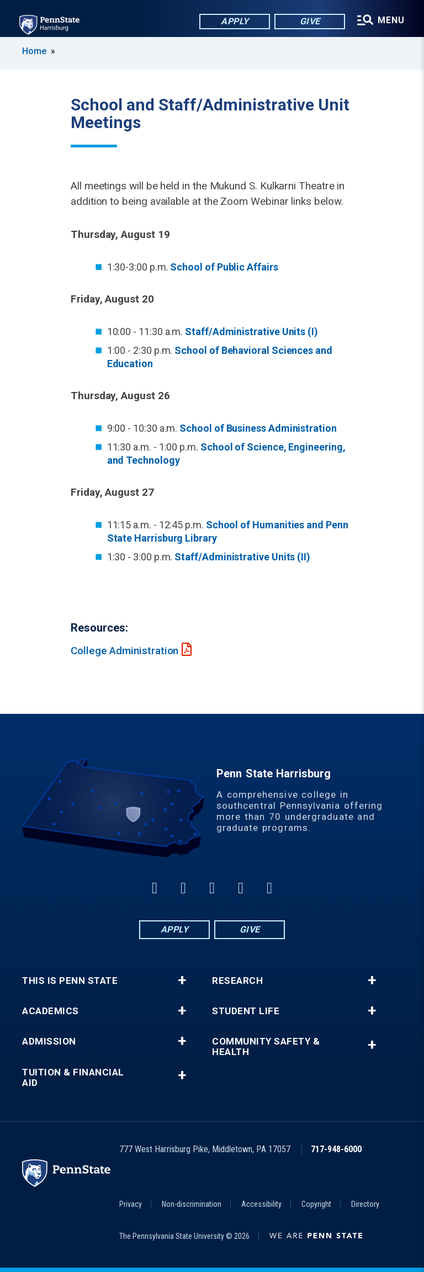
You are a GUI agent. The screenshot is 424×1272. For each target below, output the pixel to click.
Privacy (130, 1204)
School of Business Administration (258, 428)
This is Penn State (70, 981)
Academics (50, 1011)
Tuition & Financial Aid (73, 1077)
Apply (234, 22)
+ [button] (182, 980)
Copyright (316, 1204)
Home (34, 51)
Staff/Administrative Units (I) (251, 331)
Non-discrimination (191, 1204)
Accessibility (261, 1204)
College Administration (124, 650)
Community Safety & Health (266, 1046)
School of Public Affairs (224, 267)
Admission (49, 1041)
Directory (365, 1204)
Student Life (245, 1011)
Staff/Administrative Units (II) (242, 557)
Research (237, 981)
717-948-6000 (336, 1149)
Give (309, 22)
